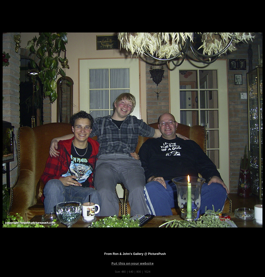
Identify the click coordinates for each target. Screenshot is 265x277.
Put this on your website (132, 263)
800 (139, 271)
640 (131, 271)
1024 (147, 271)
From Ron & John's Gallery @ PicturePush (135, 254)
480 (123, 271)
